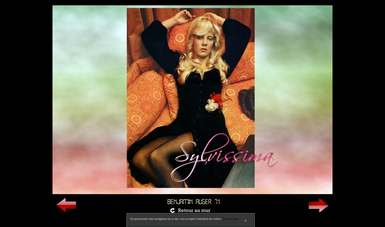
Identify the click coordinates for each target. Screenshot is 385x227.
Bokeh (379, 219)
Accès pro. (32, 219)
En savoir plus (231, 218)
